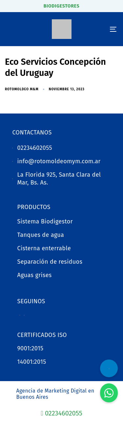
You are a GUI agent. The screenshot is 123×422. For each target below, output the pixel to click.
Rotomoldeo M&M (22, 89)
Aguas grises (34, 275)
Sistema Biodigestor (45, 221)
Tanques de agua (40, 234)
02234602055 (61, 413)
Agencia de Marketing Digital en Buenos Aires (55, 394)
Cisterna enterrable (44, 248)
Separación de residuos (50, 261)
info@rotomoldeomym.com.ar (59, 161)
